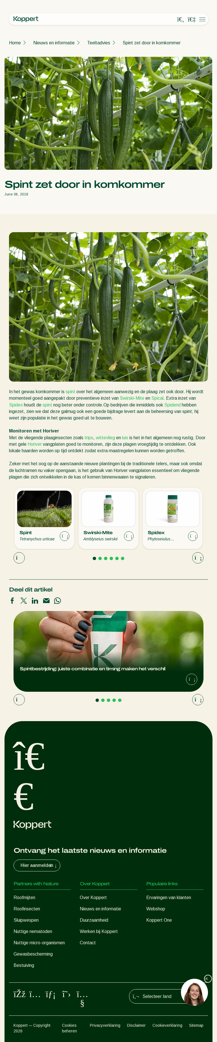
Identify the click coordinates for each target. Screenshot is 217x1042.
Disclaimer (136, 1025)
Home (15, 42)
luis (125, 437)
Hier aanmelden (39, 865)
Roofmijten (24, 897)
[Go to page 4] (111, 558)
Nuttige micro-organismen (39, 942)
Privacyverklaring (105, 1025)
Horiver (35, 444)
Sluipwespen (26, 920)
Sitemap (196, 1025)
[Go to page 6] (122, 558)
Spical (157, 398)
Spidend (172, 405)
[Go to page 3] (105, 558)
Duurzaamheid (94, 920)
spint (70, 391)
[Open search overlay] (180, 19)
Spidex (16, 405)
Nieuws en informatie (54, 42)
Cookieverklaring (167, 1025)
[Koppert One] (192, 19)
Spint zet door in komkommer (152, 42)
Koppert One (159, 920)
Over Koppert (93, 897)
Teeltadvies (98, 42)
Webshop (155, 908)
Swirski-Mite (132, 398)
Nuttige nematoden (33, 931)
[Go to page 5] (117, 558)
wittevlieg (105, 437)
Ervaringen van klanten (168, 897)
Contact (88, 942)
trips (89, 437)
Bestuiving (24, 965)
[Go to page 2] (100, 558)
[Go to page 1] (94, 558)
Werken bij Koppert (99, 931)
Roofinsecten (27, 908)
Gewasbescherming (33, 954)
